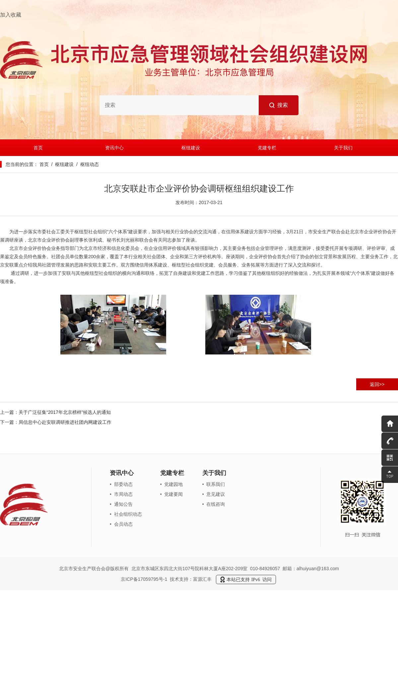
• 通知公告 (121, 504)
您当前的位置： (22, 164)
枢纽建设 (190, 147)
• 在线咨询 (213, 504)
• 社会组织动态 (126, 514)
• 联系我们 (213, 484)
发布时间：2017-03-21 (199, 202)
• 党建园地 (171, 484)
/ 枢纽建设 (61, 164)
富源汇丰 (202, 578)
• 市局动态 (121, 494)
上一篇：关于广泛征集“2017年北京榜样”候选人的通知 (55, 412)
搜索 (278, 105)
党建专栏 (267, 147)
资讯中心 (114, 147)
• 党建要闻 (171, 494)
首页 (38, 147)
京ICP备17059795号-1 (144, 578)
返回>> (377, 384)
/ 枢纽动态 (86, 164)
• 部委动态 (121, 484)
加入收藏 (10, 15)
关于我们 (343, 147)
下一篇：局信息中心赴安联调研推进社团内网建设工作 (55, 422)
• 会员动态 (121, 524)
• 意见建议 (213, 494)
